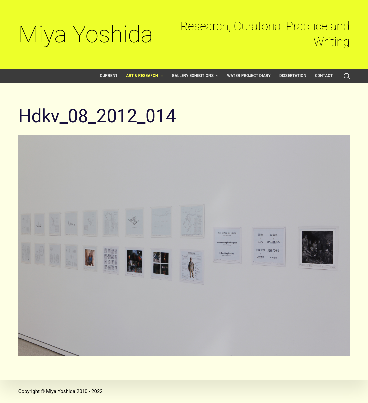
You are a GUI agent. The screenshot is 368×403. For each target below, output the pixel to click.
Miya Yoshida (85, 34)
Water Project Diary (249, 76)
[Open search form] (347, 76)
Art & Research (145, 76)
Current (109, 76)
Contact (324, 76)
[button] (162, 76)
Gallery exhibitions (196, 76)
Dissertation (292, 76)
